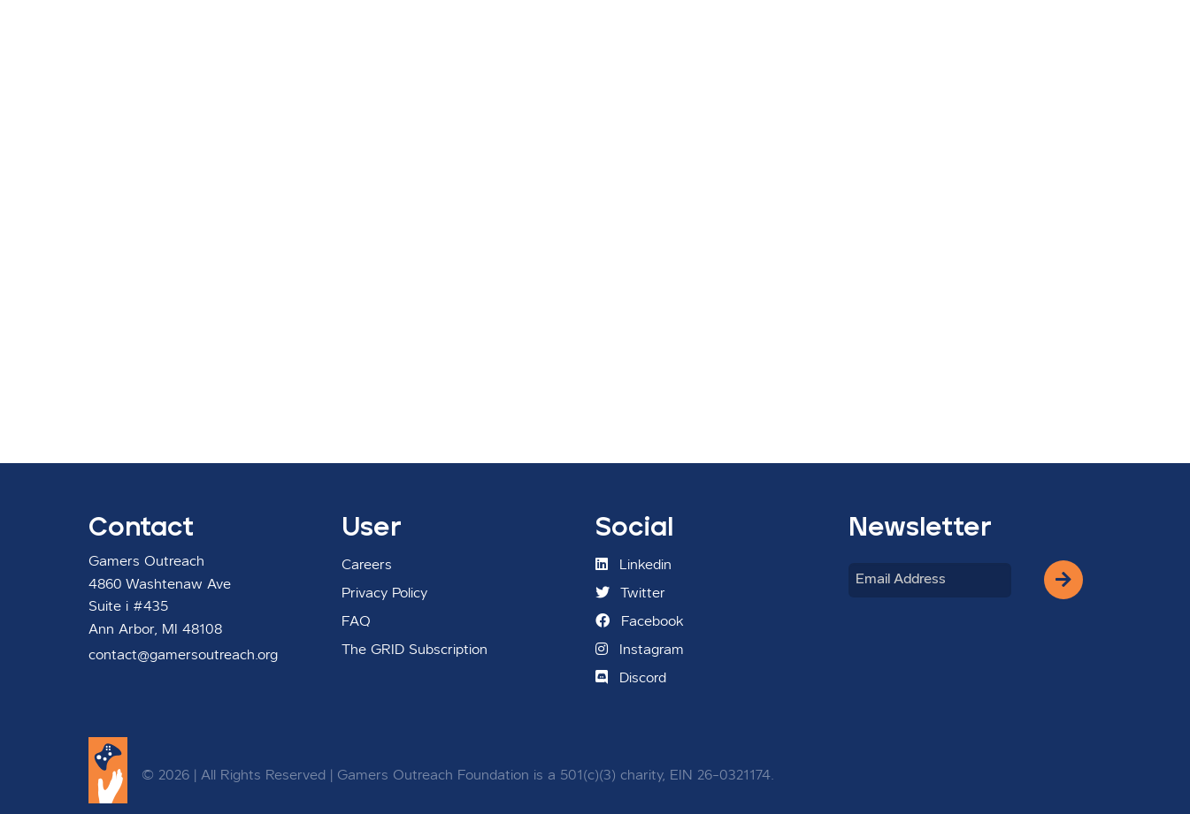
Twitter (630, 593)
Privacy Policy (384, 594)
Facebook (639, 621)
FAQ (356, 622)
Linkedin (633, 565)
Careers (367, 566)
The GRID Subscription (415, 650)
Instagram (639, 650)
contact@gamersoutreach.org (183, 656)
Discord (630, 678)
